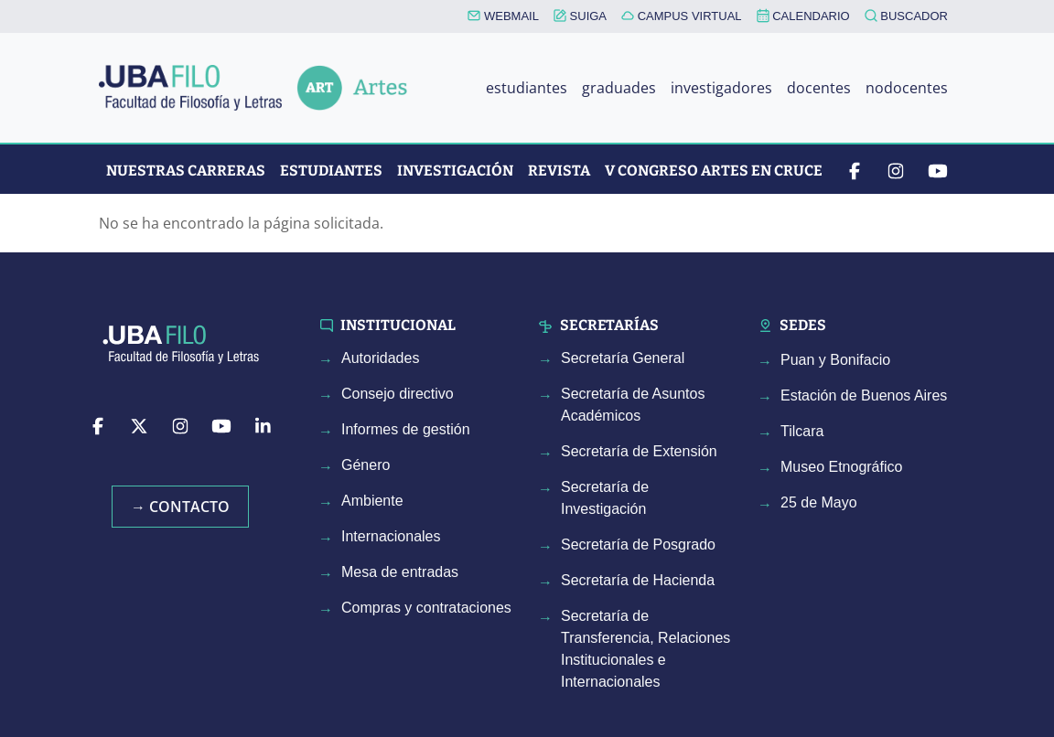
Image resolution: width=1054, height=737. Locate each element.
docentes (819, 88)
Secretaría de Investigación (605, 498)
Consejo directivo (397, 393)
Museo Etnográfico (841, 467)
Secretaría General (622, 358)
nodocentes (907, 88)
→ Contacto (180, 507)
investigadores (721, 88)
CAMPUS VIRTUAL (681, 16)
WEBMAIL (503, 16)
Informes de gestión (405, 429)
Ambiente (372, 500)
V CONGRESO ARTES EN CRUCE (714, 170)
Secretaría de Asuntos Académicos (632, 404)
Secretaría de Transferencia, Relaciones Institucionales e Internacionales (645, 648)
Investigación (455, 170)
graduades (619, 88)
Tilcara (801, 431)
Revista (559, 170)
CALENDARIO (803, 15)
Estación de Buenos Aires (863, 395)
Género (365, 465)
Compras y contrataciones (426, 607)
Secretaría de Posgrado (638, 544)
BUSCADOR (906, 16)
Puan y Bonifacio (835, 360)
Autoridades (380, 358)
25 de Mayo (818, 502)
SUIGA (580, 16)
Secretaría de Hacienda (638, 580)
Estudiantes (331, 170)
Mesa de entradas (399, 572)
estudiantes (526, 88)
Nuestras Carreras (185, 170)
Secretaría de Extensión (639, 451)
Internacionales (391, 536)
